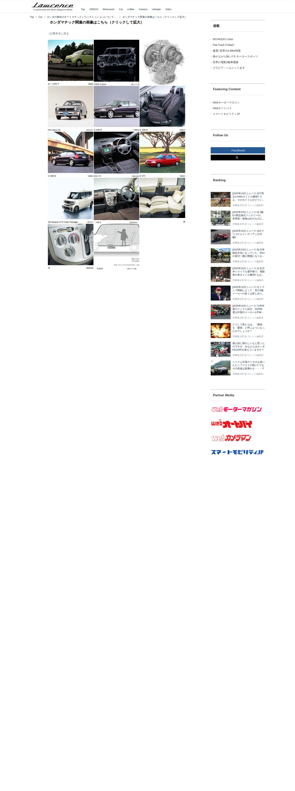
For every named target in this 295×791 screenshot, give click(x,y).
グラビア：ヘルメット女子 (229, 67)
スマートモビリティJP (226, 113)
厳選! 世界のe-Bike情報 (226, 50)
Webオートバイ (222, 108)
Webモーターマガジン (226, 102)
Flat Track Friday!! (223, 44)
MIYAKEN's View (223, 39)
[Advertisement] (232, 530)
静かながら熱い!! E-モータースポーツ (235, 56)
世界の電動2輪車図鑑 (225, 62)
